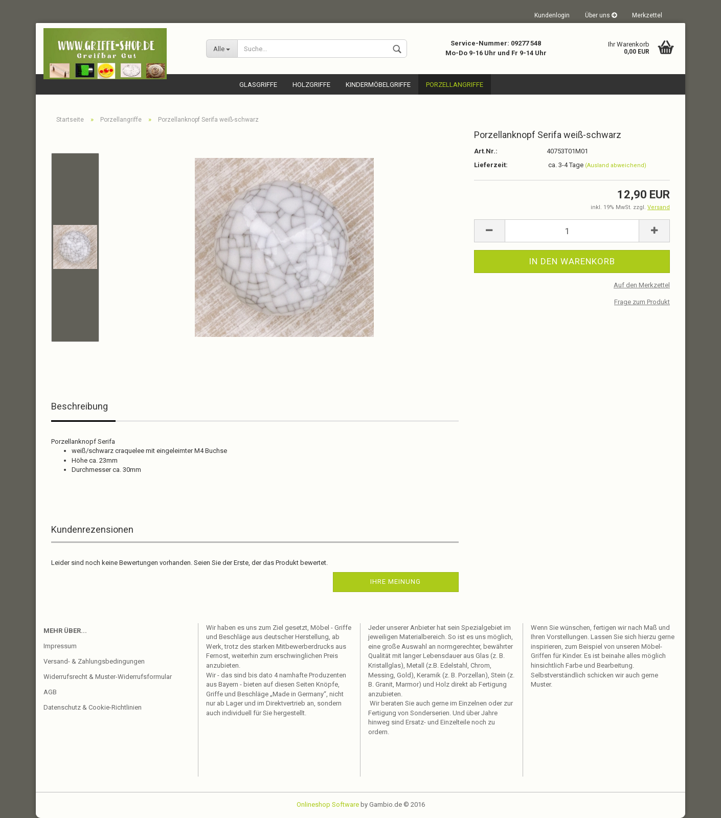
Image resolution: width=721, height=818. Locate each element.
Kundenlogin (552, 15)
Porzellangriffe (454, 84)
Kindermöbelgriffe (378, 84)
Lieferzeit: (491, 165)
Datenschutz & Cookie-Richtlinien (92, 707)
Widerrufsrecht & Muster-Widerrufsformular (107, 676)
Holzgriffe (311, 84)
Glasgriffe (258, 84)
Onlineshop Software (328, 804)
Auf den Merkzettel (642, 285)
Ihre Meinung (395, 581)
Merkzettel (647, 15)
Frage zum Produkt (642, 302)
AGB (50, 692)
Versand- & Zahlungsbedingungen (94, 661)
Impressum (60, 646)
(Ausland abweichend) (615, 165)
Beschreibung (79, 406)
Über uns (601, 15)
